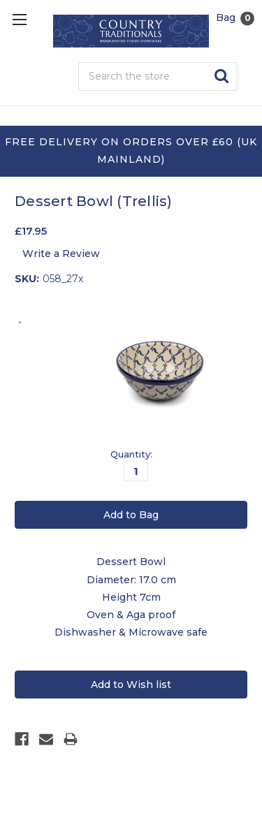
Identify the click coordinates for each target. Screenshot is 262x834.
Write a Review (61, 253)
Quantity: (131, 454)
